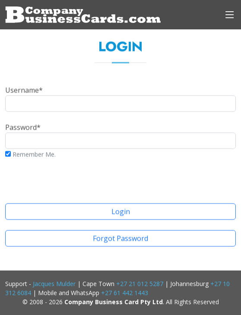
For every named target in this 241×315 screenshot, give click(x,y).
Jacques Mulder (54, 284)
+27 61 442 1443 (124, 293)
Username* (120, 101)
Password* (120, 138)
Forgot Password (120, 240)
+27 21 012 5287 (139, 284)
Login (120, 214)
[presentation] (120, 178)
